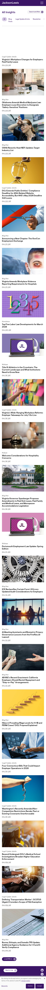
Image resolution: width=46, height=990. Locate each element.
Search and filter (34, 12)
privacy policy (25, 981)
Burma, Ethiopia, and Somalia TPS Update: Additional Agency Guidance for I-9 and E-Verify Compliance (21, 945)
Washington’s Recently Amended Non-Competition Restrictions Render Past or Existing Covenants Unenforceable (20, 811)
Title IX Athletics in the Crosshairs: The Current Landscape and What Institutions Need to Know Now (21, 370)
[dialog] (23, 983)
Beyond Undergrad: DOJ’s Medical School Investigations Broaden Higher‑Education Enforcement (21, 856)
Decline (30, 986)
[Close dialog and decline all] (44, 978)
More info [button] (4, 986)
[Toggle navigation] (42, 2)
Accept (39, 986)
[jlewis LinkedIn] (42, 970)
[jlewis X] (42, 974)
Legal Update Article (22, 19)
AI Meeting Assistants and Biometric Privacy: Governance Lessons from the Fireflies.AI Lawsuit (22, 634)
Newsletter (37, 19)
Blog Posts (10, 20)
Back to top (9, 970)
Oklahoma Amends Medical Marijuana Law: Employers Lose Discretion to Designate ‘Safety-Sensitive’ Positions (21, 105)
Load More (8, 959)
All (4, 19)
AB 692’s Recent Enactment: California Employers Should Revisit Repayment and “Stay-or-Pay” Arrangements (21, 680)
